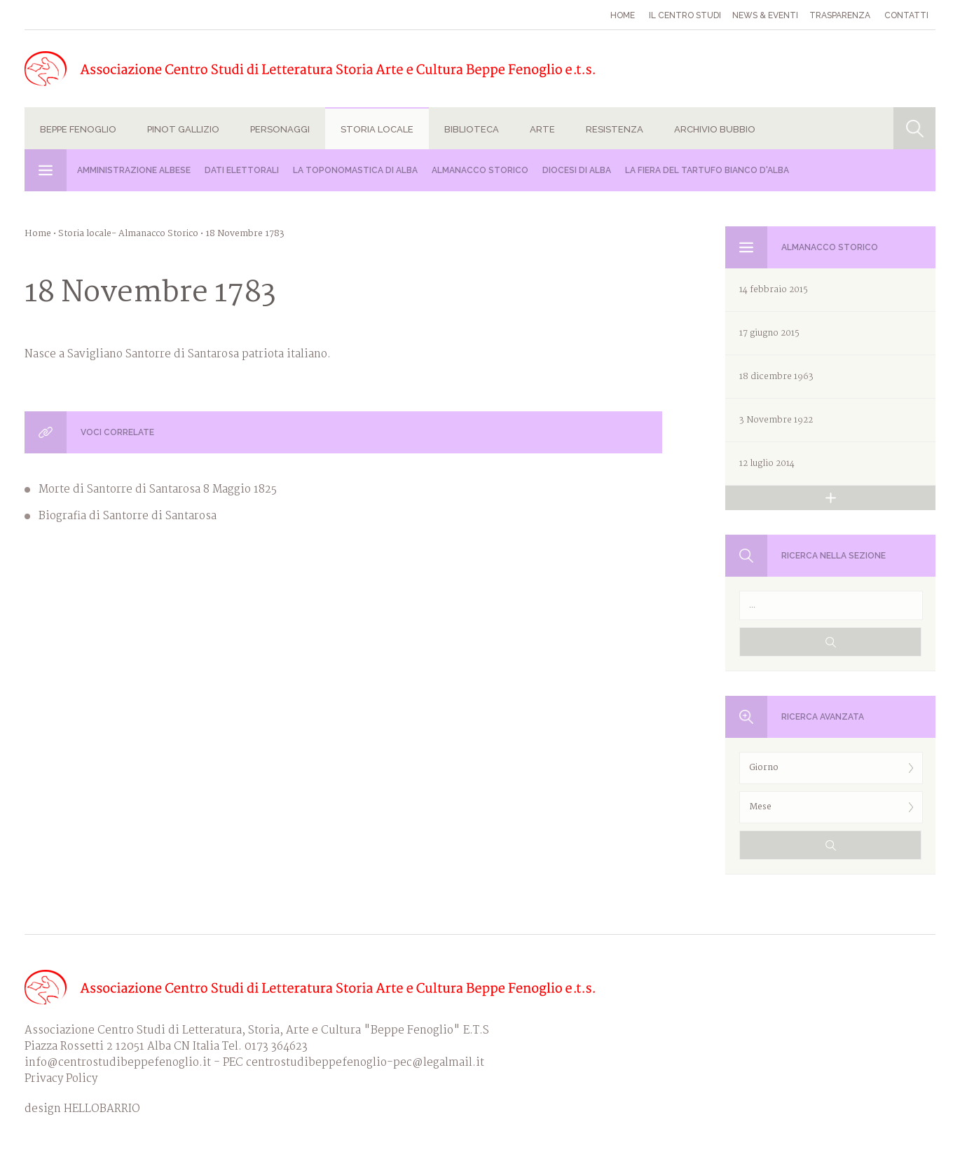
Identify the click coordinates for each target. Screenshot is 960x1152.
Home (622, 15)
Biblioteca (471, 129)
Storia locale (377, 129)
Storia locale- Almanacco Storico (128, 233)
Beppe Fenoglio (78, 129)
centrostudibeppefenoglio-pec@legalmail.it (365, 1062)
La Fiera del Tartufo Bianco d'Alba (707, 170)
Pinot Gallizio (183, 129)
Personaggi (280, 129)
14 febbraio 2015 (773, 289)
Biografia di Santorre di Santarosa (128, 516)
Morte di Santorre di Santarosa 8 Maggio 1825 (158, 489)
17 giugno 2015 (769, 333)
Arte (542, 129)
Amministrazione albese (134, 170)
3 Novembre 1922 (776, 420)
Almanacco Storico (480, 170)
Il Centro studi (685, 15)
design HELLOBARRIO (82, 1109)
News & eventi (765, 15)
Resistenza (614, 129)
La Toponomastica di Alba (355, 170)
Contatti (906, 15)
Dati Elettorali (242, 170)
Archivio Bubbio (714, 129)
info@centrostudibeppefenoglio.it (118, 1062)
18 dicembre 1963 (776, 376)
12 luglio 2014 (767, 463)
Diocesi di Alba (576, 170)
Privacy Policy (61, 1079)
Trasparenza (839, 15)
